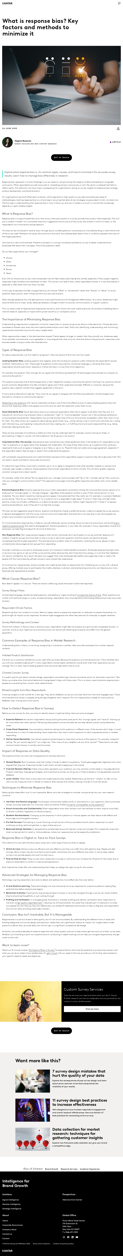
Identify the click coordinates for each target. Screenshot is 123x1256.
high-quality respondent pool (29, 903)
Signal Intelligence (10, 1200)
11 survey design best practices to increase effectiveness (79, 1103)
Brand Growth (51, 1169)
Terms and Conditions (41, 1244)
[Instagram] (63, 1238)
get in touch (52, 953)
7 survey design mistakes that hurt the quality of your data (78, 1074)
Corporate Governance (12, 1225)
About (5, 1221)
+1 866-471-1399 (71, 1232)
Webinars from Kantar (72, 1200)
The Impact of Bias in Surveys (41, 950)
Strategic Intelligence (11, 1209)
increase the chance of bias (89, 595)
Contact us (7, 1234)
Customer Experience (90, 1169)
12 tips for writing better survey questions (85, 805)
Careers (5, 1239)
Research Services (69, 1169)
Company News (9, 1230)
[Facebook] (68, 1238)
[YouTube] (72, 1238)
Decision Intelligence (11, 1204)
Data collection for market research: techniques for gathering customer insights (77, 1134)
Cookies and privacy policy (63, 1244)
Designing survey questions (14, 403)
